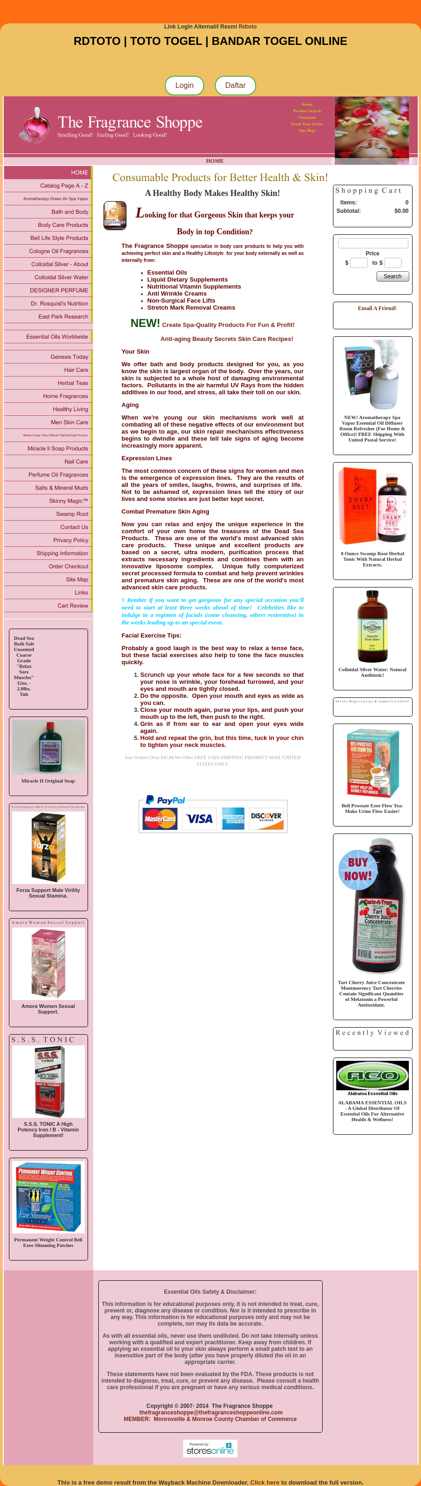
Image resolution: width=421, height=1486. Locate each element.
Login (184, 85)
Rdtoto (248, 26)
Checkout (307, 117)
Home (307, 104)
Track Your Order (307, 124)
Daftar (235, 85)
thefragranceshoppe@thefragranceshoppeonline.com (210, 1412)
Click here (265, 1482)
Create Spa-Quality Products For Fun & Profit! (228, 324)
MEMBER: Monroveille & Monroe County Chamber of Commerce (210, 1419)
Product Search (307, 111)
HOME (215, 161)
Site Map (307, 130)
